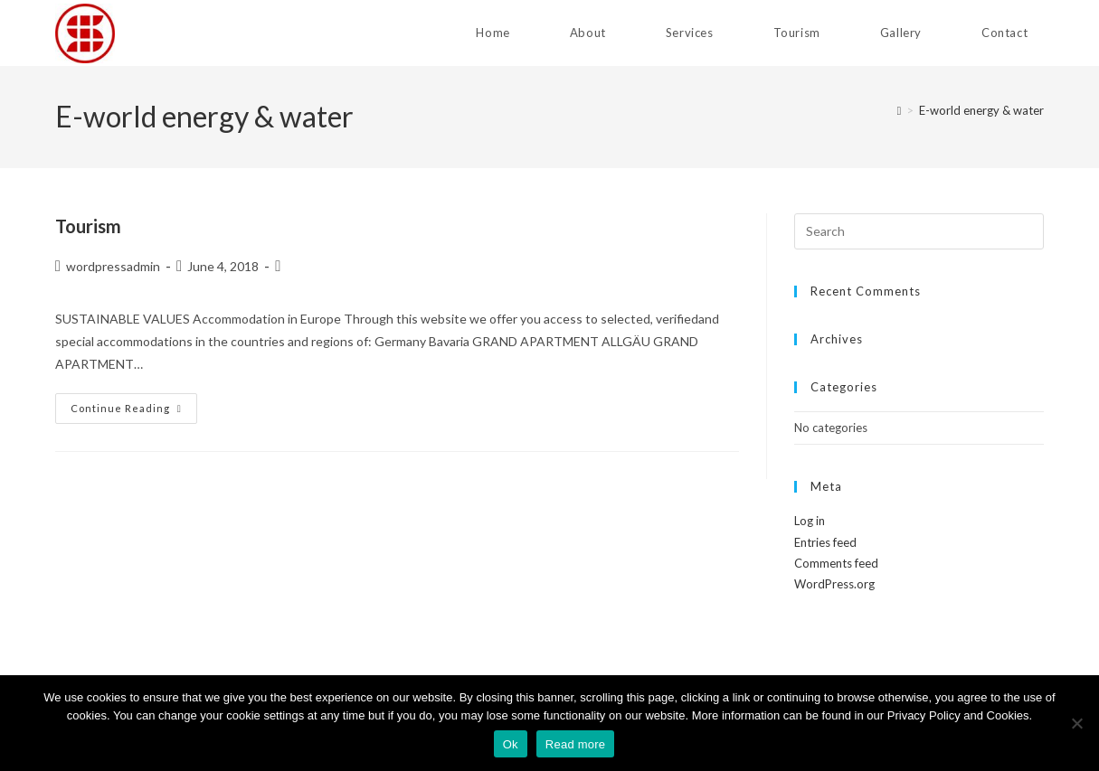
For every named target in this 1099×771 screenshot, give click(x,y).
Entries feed (825, 542)
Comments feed (836, 563)
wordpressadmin (113, 266)
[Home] (899, 110)
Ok (510, 744)
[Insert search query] (919, 231)
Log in (809, 520)
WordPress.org (834, 584)
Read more (575, 744)
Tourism (88, 226)
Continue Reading (134, 408)
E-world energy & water (981, 110)
